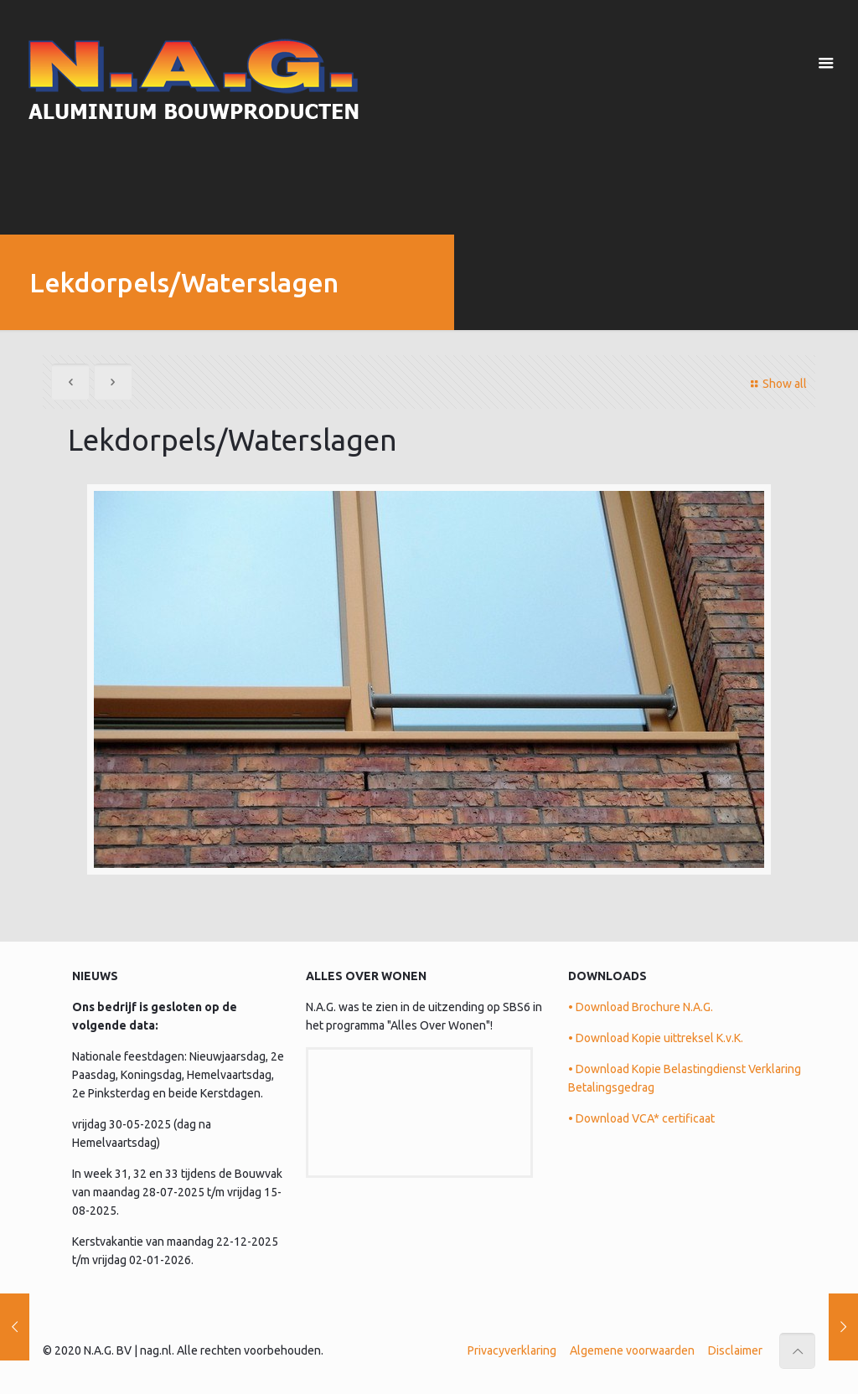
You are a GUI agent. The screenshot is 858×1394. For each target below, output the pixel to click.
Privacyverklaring (512, 1350)
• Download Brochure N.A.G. (640, 1007)
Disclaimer (735, 1350)
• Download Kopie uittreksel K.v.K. (655, 1038)
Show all (776, 383)
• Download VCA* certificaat (641, 1118)
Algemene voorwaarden (632, 1350)
